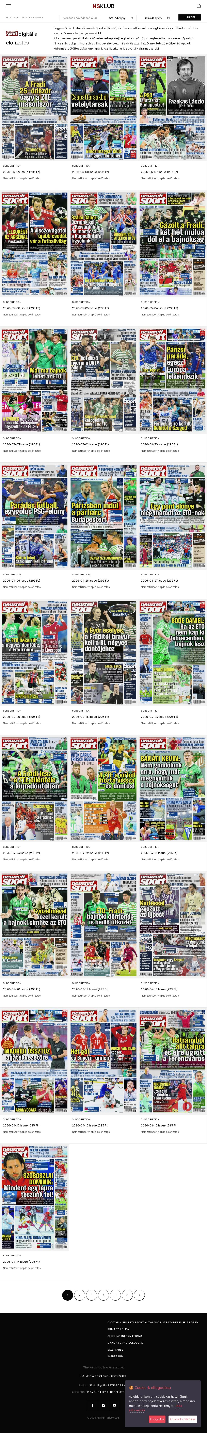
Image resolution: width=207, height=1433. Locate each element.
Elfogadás (157, 1419)
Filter (190, 17)
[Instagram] (103, 1405)
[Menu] (8, 6)
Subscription (12, 165)
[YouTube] (114, 1405)
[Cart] (199, 6)
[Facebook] (92, 1405)
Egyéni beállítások (182, 1419)
